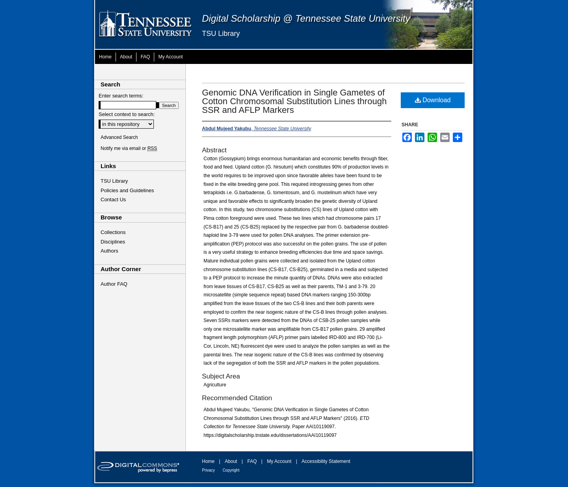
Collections (113, 232)
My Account (279, 461)
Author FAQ (114, 284)
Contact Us (113, 199)
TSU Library (221, 33)
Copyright (230, 470)
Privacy (208, 470)
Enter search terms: (121, 96)
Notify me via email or (129, 148)
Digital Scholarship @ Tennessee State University (306, 18)
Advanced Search (119, 137)
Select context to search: (127, 114)
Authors (109, 251)
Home (208, 461)
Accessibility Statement (326, 461)
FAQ (252, 461)
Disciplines (113, 242)
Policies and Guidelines (127, 190)
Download (433, 100)
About (231, 461)
